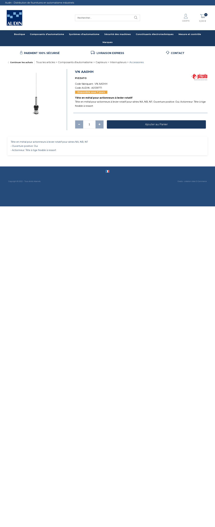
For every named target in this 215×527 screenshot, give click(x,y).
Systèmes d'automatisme (84, 34)
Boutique (19, 34)
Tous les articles (45, 62)
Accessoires (136, 62)
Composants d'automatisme (47, 34)
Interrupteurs (118, 62)
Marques (108, 42)
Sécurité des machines (117, 34)
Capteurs (101, 62)
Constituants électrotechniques (155, 34)
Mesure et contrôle (190, 34)
